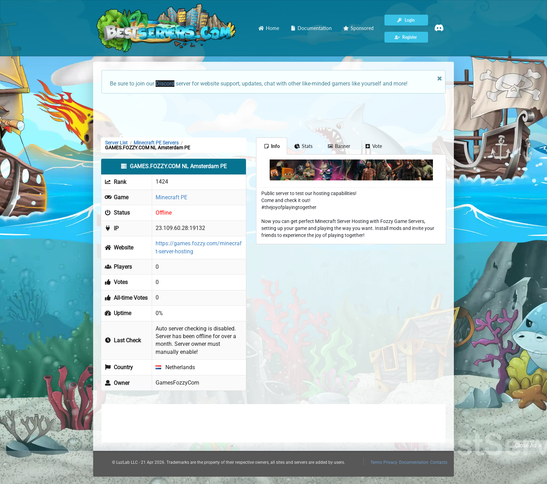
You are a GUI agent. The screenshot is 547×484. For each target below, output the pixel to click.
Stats (303, 146)
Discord (165, 83)
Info (271, 146)
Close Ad (529, 445)
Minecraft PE (171, 197)
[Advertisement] (273, 115)
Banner (338, 146)
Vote (373, 146)
